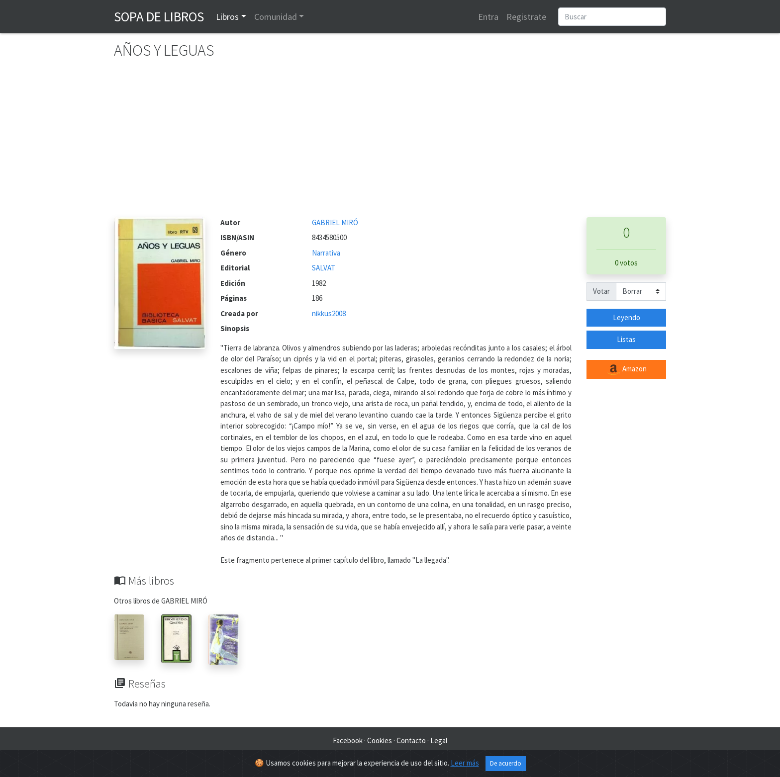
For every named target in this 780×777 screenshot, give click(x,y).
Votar (601, 291)
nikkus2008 (329, 313)
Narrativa (326, 253)
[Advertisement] (390, 142)
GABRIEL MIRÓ (335, 222)
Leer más (465, 763)
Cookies (379, 740)
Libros (227, 16)
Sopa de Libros (159, 16)
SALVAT (323, 267)
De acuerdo (505, 763)
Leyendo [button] (626, 317)
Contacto (411, 740)
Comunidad (275, 16)
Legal (438, 740)
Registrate (526, 16)
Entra (488, 16)
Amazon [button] (626, 369)
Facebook (348, 740)
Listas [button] (626, 339)
